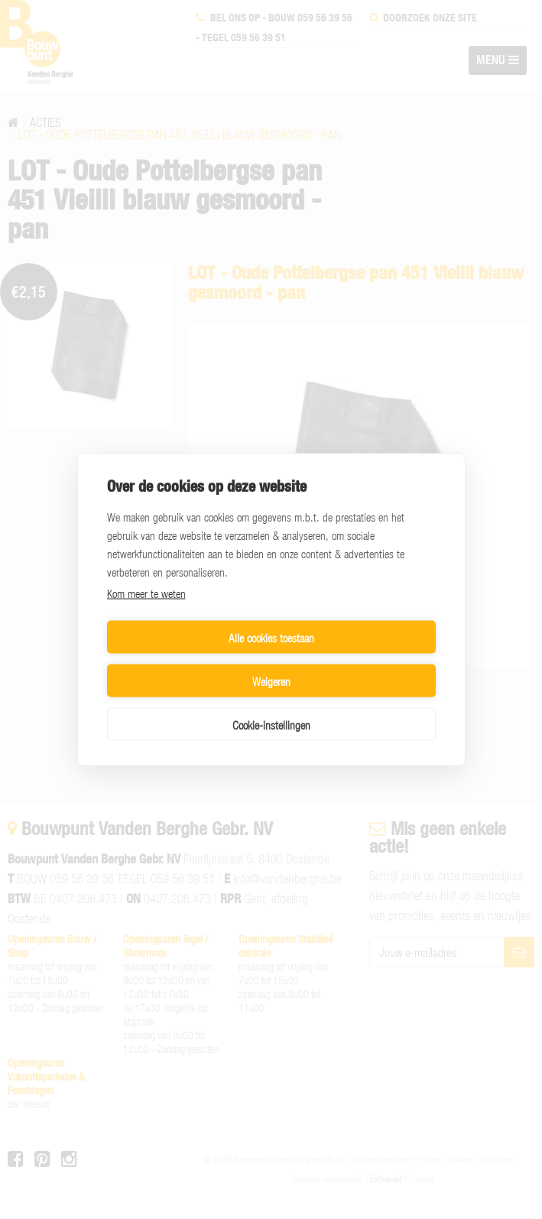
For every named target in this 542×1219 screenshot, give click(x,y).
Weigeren (356, 659)
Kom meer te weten (146, 615)
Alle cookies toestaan (186, 659)
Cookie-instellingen (271, 703)
